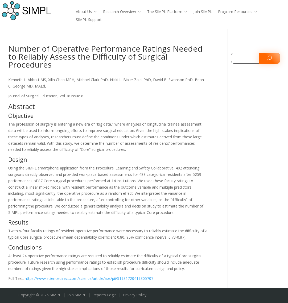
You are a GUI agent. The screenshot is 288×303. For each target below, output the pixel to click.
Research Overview (119, 12)
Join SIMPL (203, 12)
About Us (84, 12)
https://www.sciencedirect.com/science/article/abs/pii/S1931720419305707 (89, 278)
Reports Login (104, 294)
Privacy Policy (134, 294)
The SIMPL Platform (164, 12)
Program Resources (235, 12)
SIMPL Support (89, 20)
